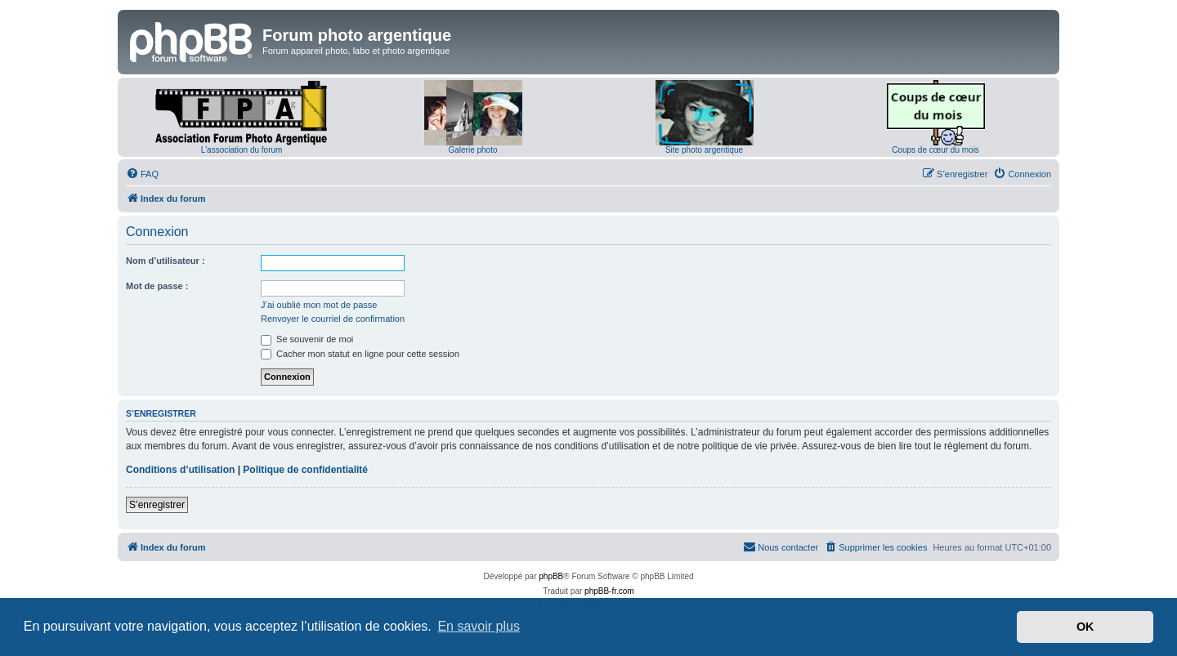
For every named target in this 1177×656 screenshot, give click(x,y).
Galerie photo (472, 149)
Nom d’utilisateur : (165, 261)
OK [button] (1085, 626)
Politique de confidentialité (305, 469)
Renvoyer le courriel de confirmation (333, 319)
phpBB (551, 576)
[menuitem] (142, 174)
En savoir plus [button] (478, 626)
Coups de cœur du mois (935, 149)
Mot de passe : (157, 286)
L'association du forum (242, 149)
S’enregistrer (157, 505)
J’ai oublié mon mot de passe (319, 305)
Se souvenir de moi (307, 339)
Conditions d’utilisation (180, 469)
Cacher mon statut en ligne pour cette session (360, 354)
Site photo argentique (704, 149)
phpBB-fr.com (609, 591)
